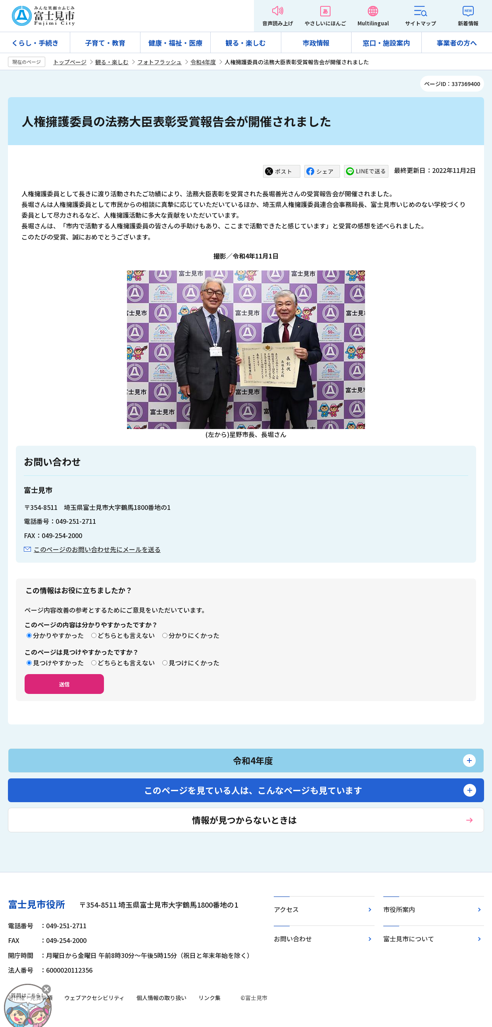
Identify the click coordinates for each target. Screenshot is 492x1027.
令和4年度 (203, 62)
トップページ (69, 62)
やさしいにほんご (325, 23)
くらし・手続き (35, 43)
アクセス (286, 909)
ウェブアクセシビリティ (94, 998)
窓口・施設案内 (386, 43)
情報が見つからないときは (244, 819)
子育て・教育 (105, 43)
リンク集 (209, 998)
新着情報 (468, 23)
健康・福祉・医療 (175, 43)
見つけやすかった (58, 662)
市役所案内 (399, 909)
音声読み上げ (277, 23)
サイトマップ (420, 23)
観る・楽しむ (245, 43)
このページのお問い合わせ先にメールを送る (97, 549)
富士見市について (408, 938)
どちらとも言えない (126, 635)
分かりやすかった (58, 635)
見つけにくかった (194, 662)
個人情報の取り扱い (161, 998)
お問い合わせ (293, 938)
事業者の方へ (456, 43)
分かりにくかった (194, 635)
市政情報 (316, 43)
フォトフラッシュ (159, 62)
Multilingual (373, 23)
